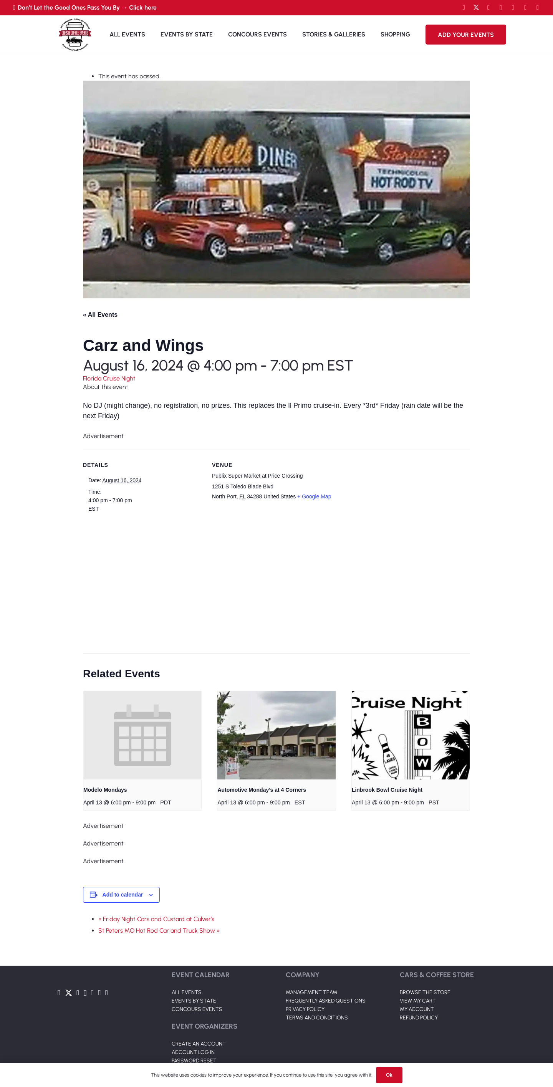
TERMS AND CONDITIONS (317, 1017)
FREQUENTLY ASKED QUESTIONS (326, 1001)
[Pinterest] (537, 8)
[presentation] (142, 735)
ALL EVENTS (187, 992)
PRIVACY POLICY (305, 1009)
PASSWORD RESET (194, 1060)
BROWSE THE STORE (425, 992)
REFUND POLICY (419, 1017)
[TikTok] (525, 8)
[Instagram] (501, 8)
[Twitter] (476, 8)
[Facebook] (464, 8)
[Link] (75, 34)
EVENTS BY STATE (194, 1001)
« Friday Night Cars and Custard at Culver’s (156, 919)
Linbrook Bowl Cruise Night (387, 790)
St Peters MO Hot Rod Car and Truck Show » (159, 930)
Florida (93, 378)
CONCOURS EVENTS (197, 1009)
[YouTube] (488, 8)
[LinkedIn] (513, 8)
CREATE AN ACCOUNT (199, 1044)
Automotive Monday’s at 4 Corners (261, 790)
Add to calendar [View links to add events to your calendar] (123, 895)
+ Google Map (314, 496)
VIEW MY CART (418, 1001)
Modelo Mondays (105, 790)
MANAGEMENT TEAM (311, 992)
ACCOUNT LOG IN (193, 1052)
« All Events (100, 314)
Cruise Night (119, 378)
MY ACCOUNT (417, 1009)
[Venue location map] (272, 578)
